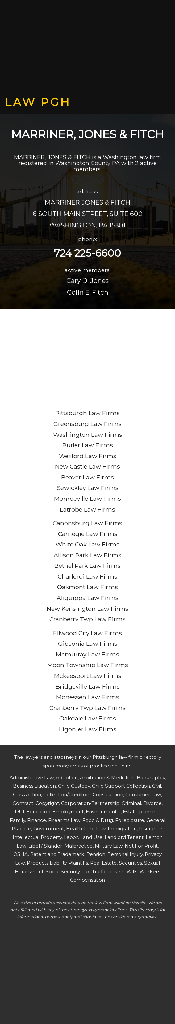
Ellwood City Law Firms (87, 633)
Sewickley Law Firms (88, 487)
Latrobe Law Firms (87, 509)
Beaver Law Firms (87, 477)
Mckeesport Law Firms (87, 675)
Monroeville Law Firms (87, 498)
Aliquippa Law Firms (88, 597)
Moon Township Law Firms (87, 665)
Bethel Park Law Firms (87, 565)
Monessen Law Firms (87, 697)
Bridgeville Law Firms (88, 686)
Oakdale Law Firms (87, 718)
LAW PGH (38, 102)
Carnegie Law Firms (87, 533)
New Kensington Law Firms (87, 608)
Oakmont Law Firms (87, 587)
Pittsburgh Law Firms (87, 413)
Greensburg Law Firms (87, 423)
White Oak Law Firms (87, 544)
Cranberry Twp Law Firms (87, 619)
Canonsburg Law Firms (87, 523)
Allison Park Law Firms (87, 555)
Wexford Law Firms (87, 456)
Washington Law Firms (87, 434)
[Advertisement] (87, 48)
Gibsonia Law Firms (87, 643)
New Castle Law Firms (87, 466)
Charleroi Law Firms (87, 576)
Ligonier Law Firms (87, 729)
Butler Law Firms (87, 445)
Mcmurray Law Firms (87, 654)
